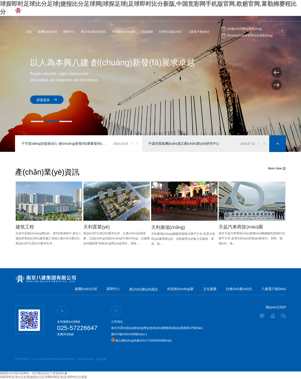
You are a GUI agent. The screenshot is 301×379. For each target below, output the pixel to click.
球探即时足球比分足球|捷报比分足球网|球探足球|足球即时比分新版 (43, 377)
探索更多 (47, 99)
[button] (37, 121)
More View (277, 168)
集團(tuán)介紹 (47, 31)
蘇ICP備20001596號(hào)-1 (129, 334)
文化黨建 (147, 31)
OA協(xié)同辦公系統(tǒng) (241, 28)
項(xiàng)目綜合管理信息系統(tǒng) (247, 35)
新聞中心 (69, 31)
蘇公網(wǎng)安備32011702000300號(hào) (141, 340)
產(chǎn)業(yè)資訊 (93, 31)
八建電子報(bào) (198, 31)
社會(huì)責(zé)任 (170, 31)
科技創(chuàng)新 (123, 31)
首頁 (29, 31)
